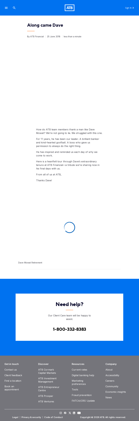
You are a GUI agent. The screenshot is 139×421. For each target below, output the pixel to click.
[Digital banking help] (83, 375)
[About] (109, 369)
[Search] (14, 8)
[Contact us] (10, 369)
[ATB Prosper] (45, 396)
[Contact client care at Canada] (69, 329)
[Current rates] (79, 369)
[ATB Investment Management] (47, 380)
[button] (6, 8)
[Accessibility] (112, 375)
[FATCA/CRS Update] (83, 400)
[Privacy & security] (31, 417)
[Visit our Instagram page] (60, 413)
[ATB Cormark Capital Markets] (47, 371)
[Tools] (75, 389)
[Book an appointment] (11, 388)
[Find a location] (12, 380)
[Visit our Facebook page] (65, 413)
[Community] (111, 386)
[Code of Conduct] (54, 417)
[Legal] (15, 417)
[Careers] (109, 380)
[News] (108, 397)
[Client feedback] (13, 375)
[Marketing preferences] (79, 382)
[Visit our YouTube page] (78, 413)
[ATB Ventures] (46, 401)
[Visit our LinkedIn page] (74, 413)
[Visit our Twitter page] (69, 413)
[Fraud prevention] (82, 395)
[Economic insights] (115, 391)
